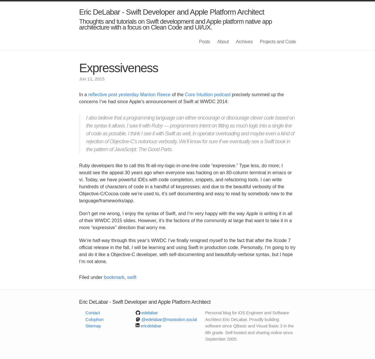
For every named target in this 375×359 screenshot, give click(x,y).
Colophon (95, 319)
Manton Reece (155, 94)
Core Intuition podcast (208, 94)
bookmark (114, 277)
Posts (204, 41)
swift (132, 277)
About (223, 41)
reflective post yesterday (113, 94)
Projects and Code (278, 41)
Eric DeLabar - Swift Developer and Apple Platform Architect (171, 12)
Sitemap (93, 325)
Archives (244, 41)
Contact (93, 312)
